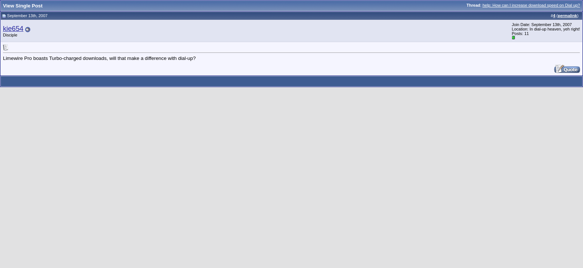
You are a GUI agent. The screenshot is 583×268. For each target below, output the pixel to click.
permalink (567, 15)
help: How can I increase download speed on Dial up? (531, 5)
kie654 (13, 28)
